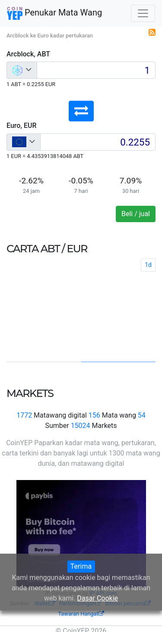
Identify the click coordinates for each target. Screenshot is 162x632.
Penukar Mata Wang (54, 13)
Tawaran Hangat (81, 613)
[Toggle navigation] (143, 13)
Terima (81, 566)
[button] (81, 111)
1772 (24, 415)
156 (94, 415)
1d (148, 264)
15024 (80, 425)
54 (142, 415)
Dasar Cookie (97, 598)
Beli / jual (135, 214)
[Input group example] (96, 70)
